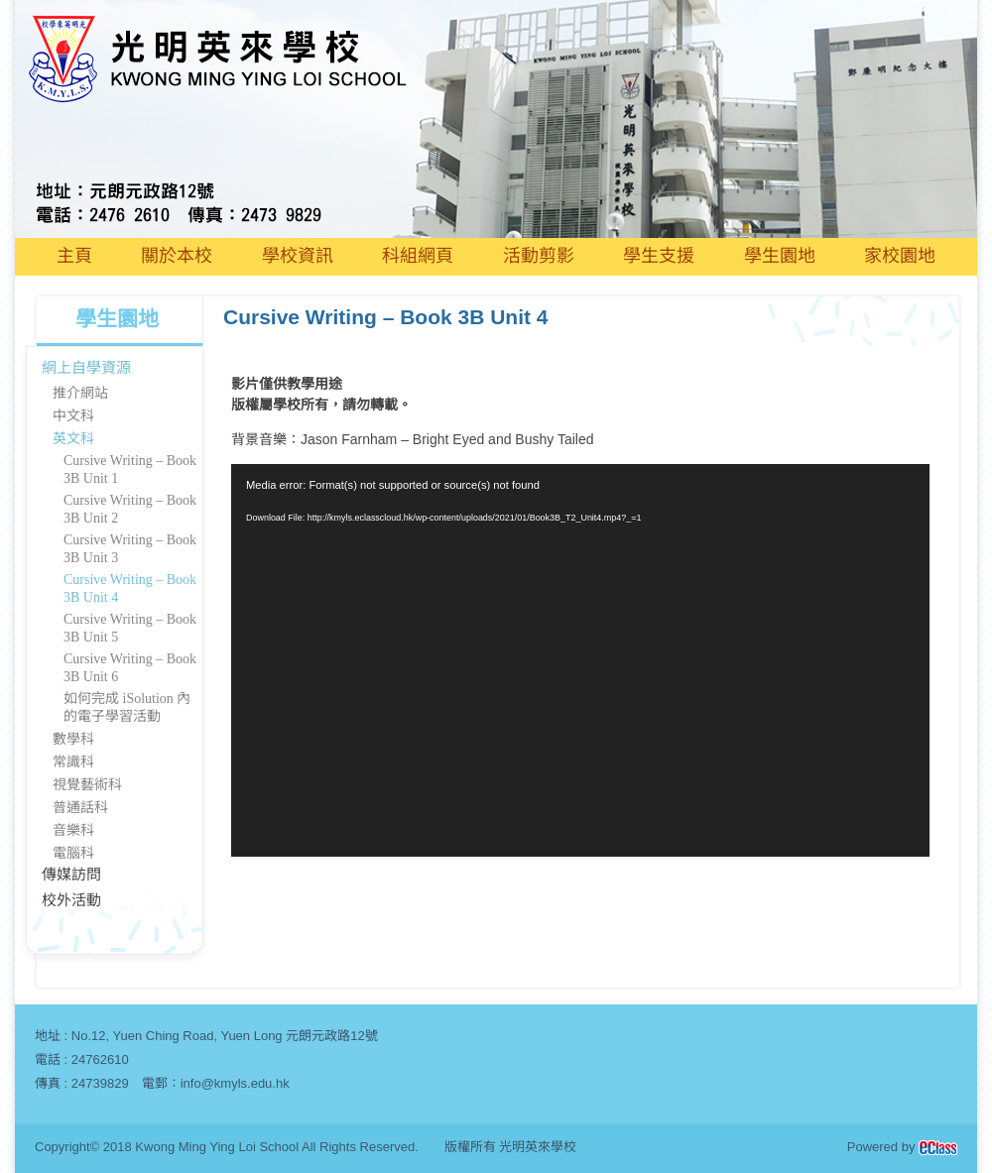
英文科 (73, 438)
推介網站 (80, 393)
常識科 (73, 762)
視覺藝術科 (87, 784)
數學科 (73, 739)
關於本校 (176, 256)
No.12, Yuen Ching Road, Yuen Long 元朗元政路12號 (224, 1035)
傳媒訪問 (71, 874)
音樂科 (73, 830)
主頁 (74, 256)
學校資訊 (297, 256)
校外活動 (71, 900)
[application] (580, 660)
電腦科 (73, 853)
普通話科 (80, 807)
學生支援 (658, 256)
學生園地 (779, 256)
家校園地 (899, 256)
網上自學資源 (86, 368)
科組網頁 (417, 256)
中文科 (73, 416)
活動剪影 (538, 256)
